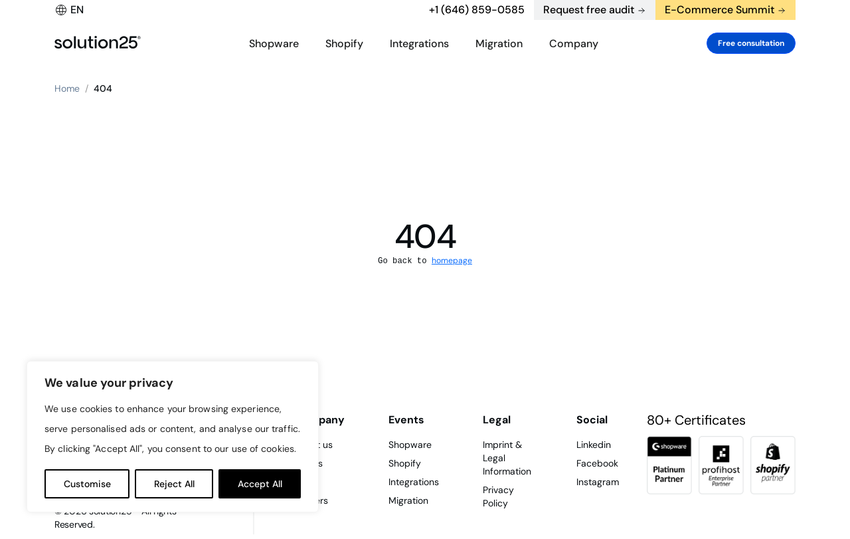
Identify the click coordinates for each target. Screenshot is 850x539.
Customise (87, 484)
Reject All (174, 484)
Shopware (274, 44)
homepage (452, 260)
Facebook (597, 463)
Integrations (419, 44)
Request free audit (588, 10)
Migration (499, 44)
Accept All (260, 484)
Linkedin (593, 445)
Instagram (597, 482)
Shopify (344, 44)
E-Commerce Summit (719, 10)
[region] (173, 436)
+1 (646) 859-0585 (477, 10)
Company (573, 44)
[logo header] (97, 43)
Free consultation (751, 43)
